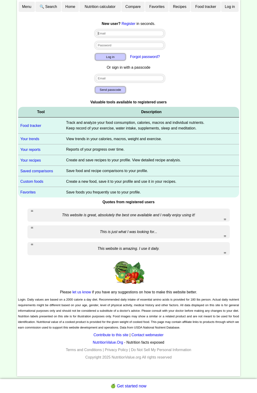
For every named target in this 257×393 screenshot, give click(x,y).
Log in (230, 7)
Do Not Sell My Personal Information (161, 350)
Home (70, 7)
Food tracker (205, 7)
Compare (133, 7)
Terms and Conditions (84, 350)
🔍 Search (48, 7)
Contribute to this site (110, 335)
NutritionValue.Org (108, 342)
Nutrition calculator (100, 7)
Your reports (30, 150)
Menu (26, 7)
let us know (81, 292)
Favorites (157, 7)
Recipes (180, 7)
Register (129, 24)
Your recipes (30, 160)
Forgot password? (145, 57)
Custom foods (31, 181)
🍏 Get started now (128, 386)
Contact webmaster (147, 335)
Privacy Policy (116, 350)
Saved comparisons (36, 171)
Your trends (29, 139)
